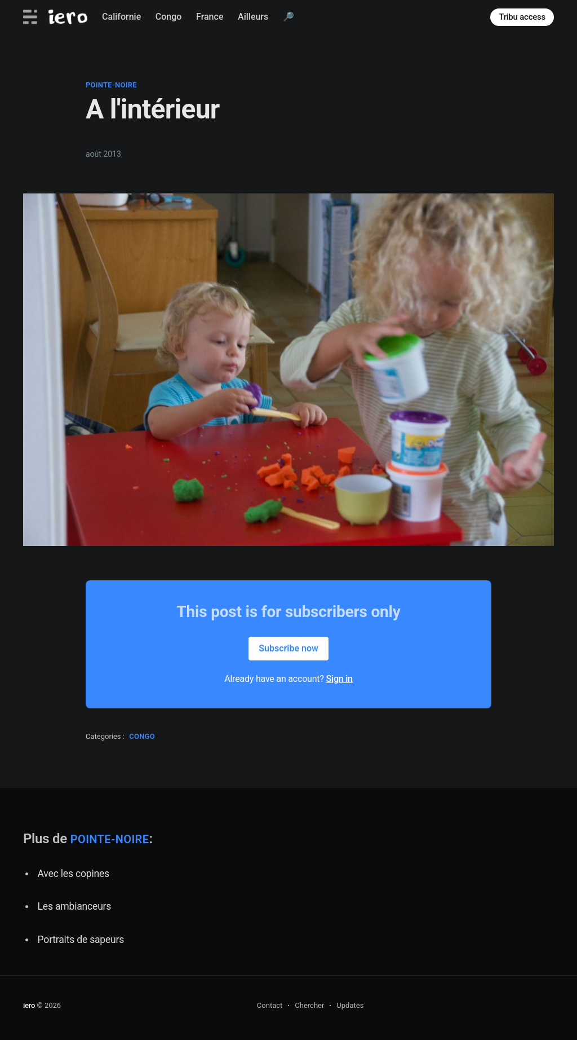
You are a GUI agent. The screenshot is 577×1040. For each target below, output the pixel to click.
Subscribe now (288, 648)
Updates (349, 1005)
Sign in (339, 678)
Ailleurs (253, 16)
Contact (269, 1005)
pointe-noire (111, 85)
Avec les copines (73, 873)
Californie (121, 16)
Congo (169, 16)
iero (29, 1005)
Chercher (309, 1005)
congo (142, 736)
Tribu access (522, 17)
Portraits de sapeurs (81, 939)
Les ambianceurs (75, 906)
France (209, 16)
